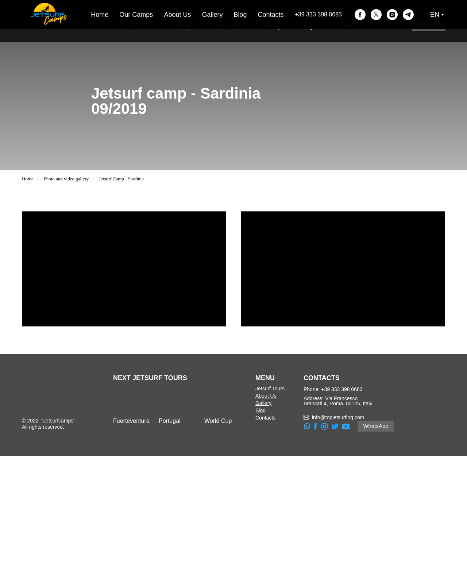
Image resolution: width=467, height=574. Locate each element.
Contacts (345, 26)
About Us (227, 26)
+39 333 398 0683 (322, 9)
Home (130, 26)
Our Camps (178, 26)
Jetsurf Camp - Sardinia (121, 178)
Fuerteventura (131, 539)
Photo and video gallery (66, 178)
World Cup (218, 539)
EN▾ (440, 9)
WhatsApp (428, 25)
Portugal (170, 539)
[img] (131, 518)
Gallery (271, 26)
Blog (307, 26)
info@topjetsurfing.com (396, 9)
